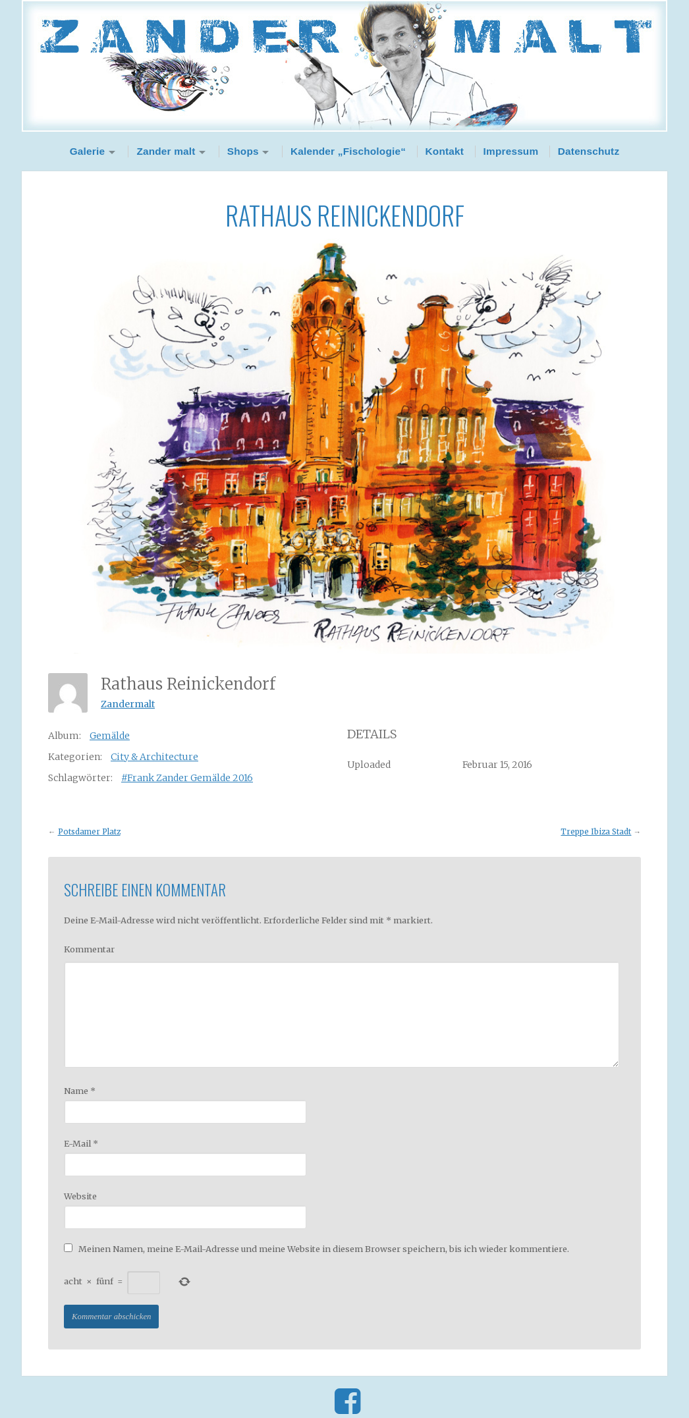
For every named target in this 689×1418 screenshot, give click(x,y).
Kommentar (89, 949)
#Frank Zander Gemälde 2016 (187, 778)
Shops (243, 151)
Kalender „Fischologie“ (348, 151)
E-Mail (81, 1143)
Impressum (511, 151)
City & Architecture (154, 757)
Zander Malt (344, 66)
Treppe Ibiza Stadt (596, 831)
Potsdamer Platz (89, 831)
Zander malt (165, 151)
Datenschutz (589, 151)
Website (80, 1196)
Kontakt (445, 151)
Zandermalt (128, 704)
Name (80, 1090)
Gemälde (110, 736)
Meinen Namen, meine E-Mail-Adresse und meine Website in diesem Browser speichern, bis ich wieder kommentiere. (323, 1248)
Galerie (87, 151)
